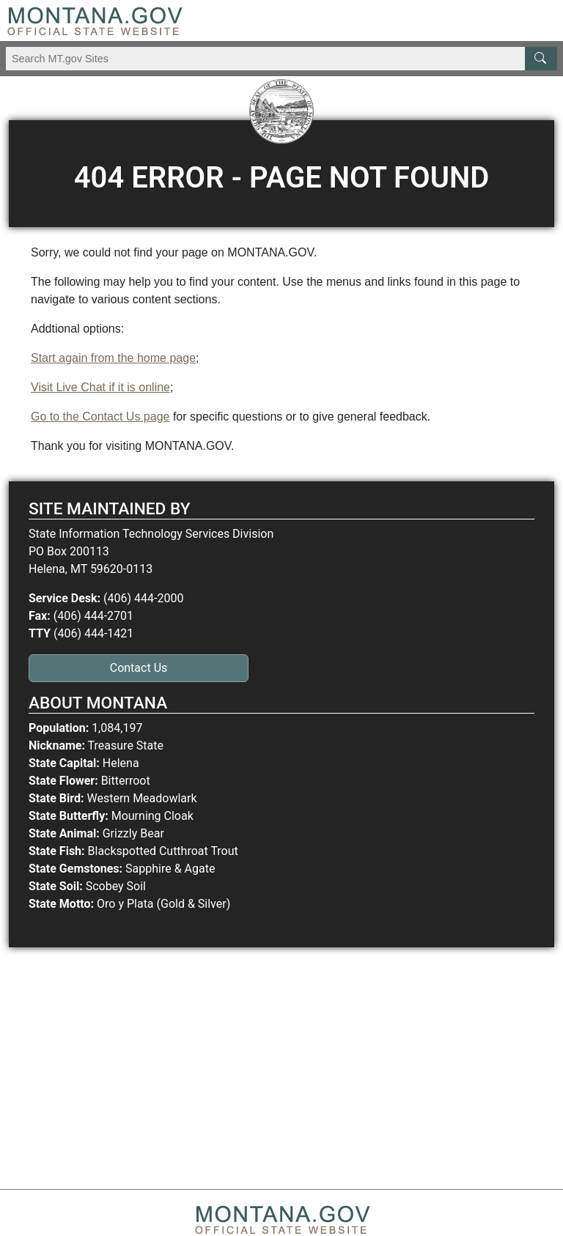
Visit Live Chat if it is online (100, 387)
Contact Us (139, 668)
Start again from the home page (113, 358)
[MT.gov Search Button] (541, 58)
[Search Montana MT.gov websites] (281, 58)
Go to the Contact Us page (100, 416)
